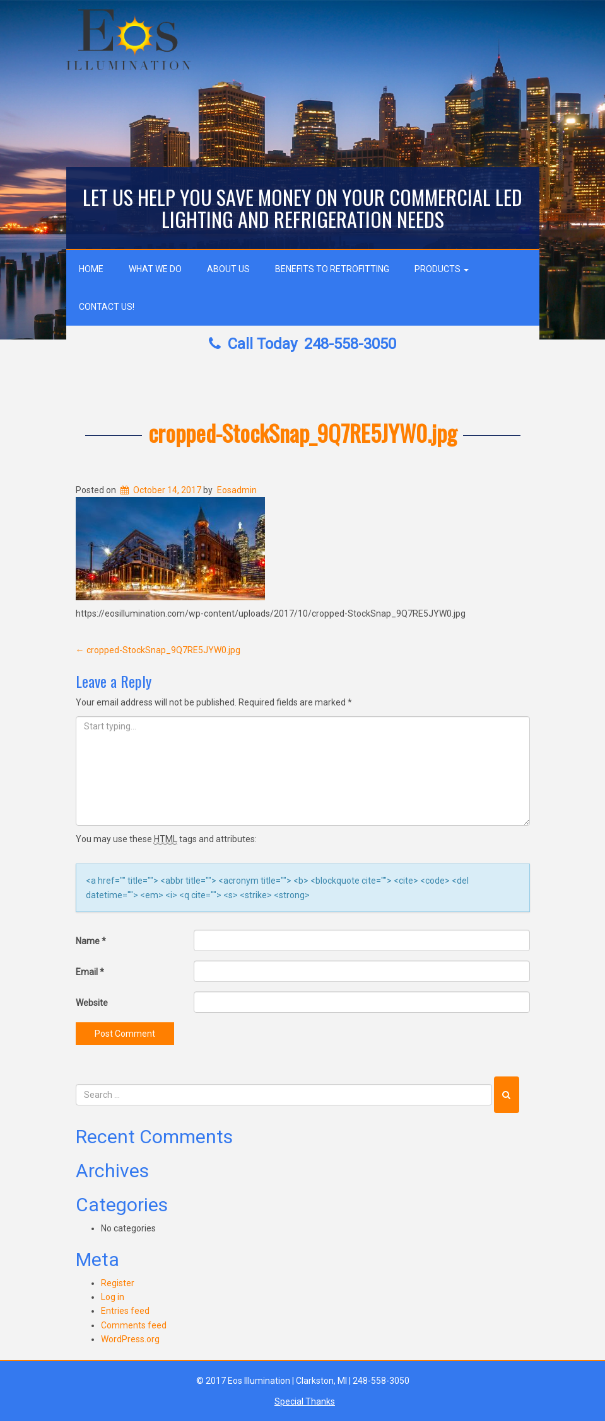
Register (117, 1283)
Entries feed (125, 1311)
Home (91, 269)
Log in (112, 1297)
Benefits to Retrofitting (332, 269)
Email (90, 972)
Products (441, 269)
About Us (228, 269)
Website (92, 1003)
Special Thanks (304, 1401)
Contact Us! (106, 307)
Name (91, 941)
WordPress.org (130, 1339)
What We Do (155, 269)
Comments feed (134, 1325)
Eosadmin (237, 490)
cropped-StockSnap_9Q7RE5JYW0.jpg (302, 432)
